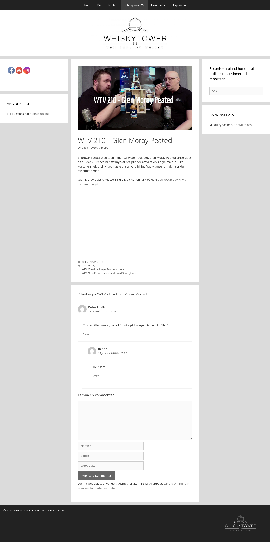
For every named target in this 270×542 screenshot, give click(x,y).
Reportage (179, 5)
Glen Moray (88, 265)
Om (99, 5)
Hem (87, 5)
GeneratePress (56, 510)
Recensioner (158, 5)
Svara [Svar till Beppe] (96, 375)
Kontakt (113, 5)
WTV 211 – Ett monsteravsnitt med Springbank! (109, 273)
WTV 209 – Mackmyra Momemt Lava (103, 269)
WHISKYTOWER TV (92, 261)
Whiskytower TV (134, 5)
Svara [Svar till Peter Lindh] (86, 334)
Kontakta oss (40, 114)
